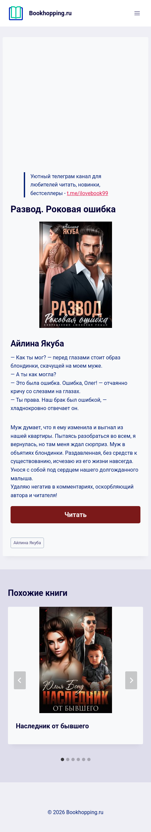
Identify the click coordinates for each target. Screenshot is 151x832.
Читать (75, 515)
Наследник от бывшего (52, 726)
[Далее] (131, 680)
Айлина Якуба (27, 542)
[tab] (62, 759)
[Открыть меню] (137, 13)
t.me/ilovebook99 (87, 193)
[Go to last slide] (20, 680)
